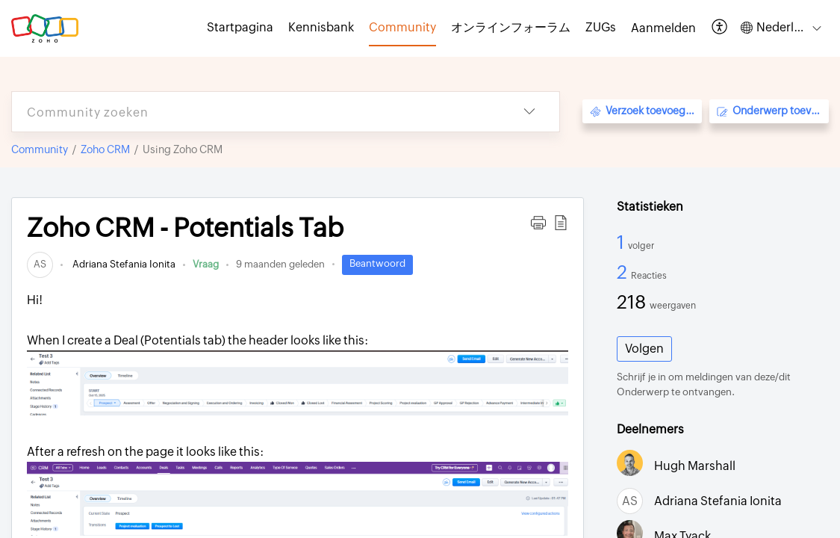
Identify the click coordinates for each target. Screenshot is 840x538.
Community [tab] (402, 27)
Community (39, 149)
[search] (256, 112)
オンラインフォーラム (510, 27)
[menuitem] (663, 28)
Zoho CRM (105, 149)
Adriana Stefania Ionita (122, 264)
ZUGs (600, 27)
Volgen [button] (644, 348)
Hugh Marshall (694, 466)
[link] (40, 264)
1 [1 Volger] (622, 242)
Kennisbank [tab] (321, 27)
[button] (720, 28)
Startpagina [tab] (240, 27)
